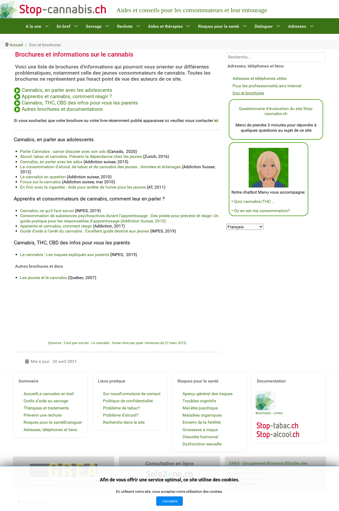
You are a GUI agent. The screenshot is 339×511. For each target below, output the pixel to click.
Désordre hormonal (200, 436)
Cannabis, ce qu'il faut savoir (47, 210)
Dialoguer (73, 422)
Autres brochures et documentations (62, 109)
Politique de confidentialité (128, 400)
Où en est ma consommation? (262, 210)
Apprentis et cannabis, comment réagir (56, 226)
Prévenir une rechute (42, 415)
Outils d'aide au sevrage (46, 400)
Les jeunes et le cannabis (43, 277)
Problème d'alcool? (121, 415)
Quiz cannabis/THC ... (254, 201)
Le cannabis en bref (55, 393)
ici (216, 120)
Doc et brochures (248, 92)
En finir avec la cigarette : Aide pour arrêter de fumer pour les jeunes (83, 187)
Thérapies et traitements (46, 407)
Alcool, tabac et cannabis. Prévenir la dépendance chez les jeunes (81, 156)
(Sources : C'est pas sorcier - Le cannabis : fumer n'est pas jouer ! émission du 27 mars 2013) (117, 343)
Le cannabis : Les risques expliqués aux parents (64, 254)
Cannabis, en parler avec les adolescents (67, 90)
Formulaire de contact (140, 393)
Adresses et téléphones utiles (260, 78)
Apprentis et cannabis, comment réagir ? (66, 96)
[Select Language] (244, 227)
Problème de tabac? (121, 407)
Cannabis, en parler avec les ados (51, 161)
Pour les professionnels (254, 85)
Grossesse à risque (200, 429)
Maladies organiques (202, 415)
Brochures (263, 413)
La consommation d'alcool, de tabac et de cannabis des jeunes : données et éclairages (100, 166)
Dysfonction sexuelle (201, 443)
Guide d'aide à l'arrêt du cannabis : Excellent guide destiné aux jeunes (84, 231)
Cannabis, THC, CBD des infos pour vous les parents (79, 103)
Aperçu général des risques (207, 393)
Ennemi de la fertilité (201, 422)
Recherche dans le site (124, 422)
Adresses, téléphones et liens (50, 429)
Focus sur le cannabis (40, 181)
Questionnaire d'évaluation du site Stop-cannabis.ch (276, 111)
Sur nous (111, 393)
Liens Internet (288, 85)
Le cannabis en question (43, 176)
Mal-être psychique (200, 407)
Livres (278, 413)
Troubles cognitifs (199, 400)
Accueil (30, 393)
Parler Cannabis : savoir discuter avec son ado (63, 151)
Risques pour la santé (44, 422)
